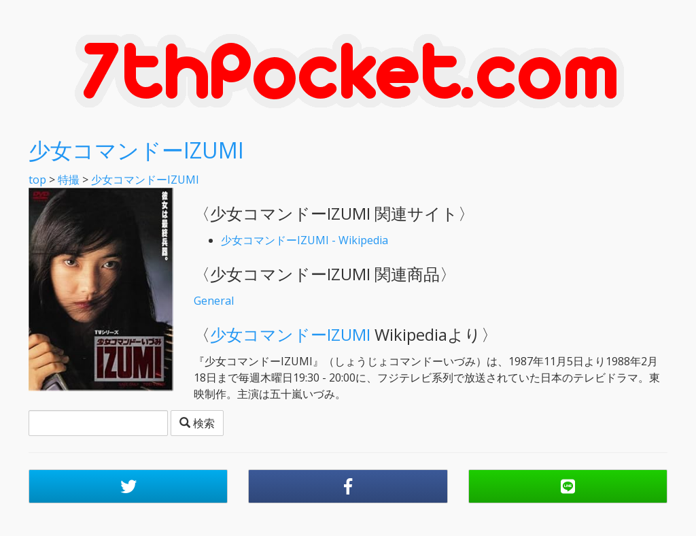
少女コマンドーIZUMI (136, 150)
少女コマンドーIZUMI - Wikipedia (304, 240)
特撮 (69, 179)
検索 (197, 423)
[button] (128, 486)
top (37, 179)
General (214, 300)
